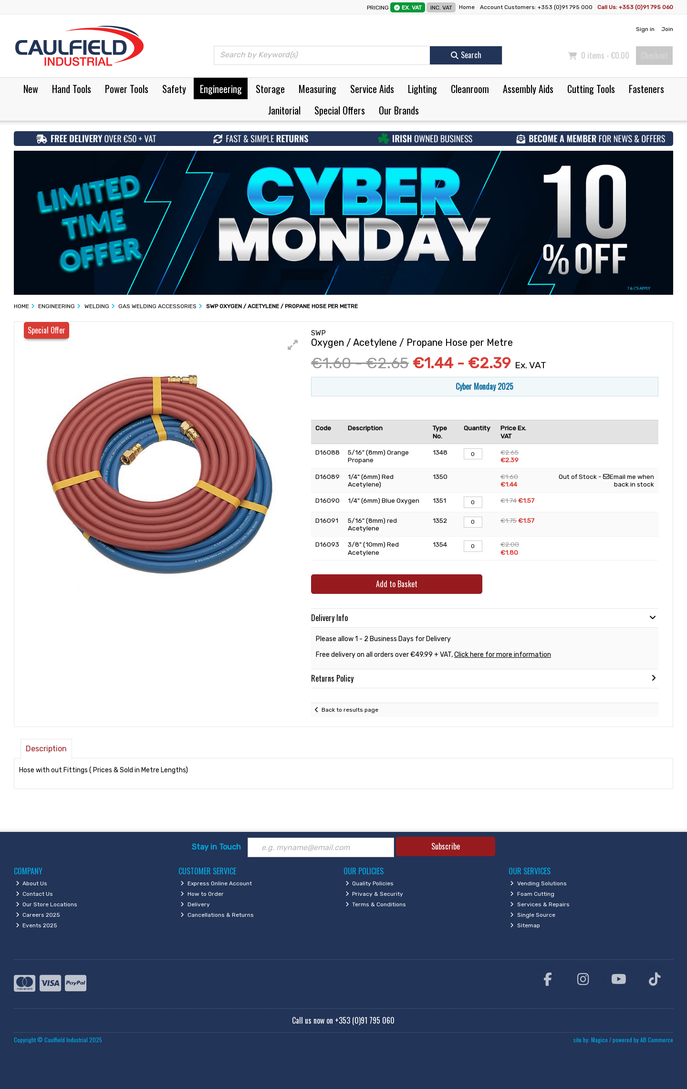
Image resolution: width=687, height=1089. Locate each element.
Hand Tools (71, 89)
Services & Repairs (540, 904)
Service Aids (372, 89)
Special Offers (339, 110)
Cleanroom (470, 89)
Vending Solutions (538, 883)
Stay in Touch (216, 846)
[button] (293, 345)
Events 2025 (37, 925)
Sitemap (525, 925)
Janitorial (284, 110)
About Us (32, 883)
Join (667, 29)
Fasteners (646, 89)
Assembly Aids (528, 89)
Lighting (422, 89)
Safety (174, 89)
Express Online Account (216, 883)
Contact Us (34, 894)
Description (46, 748)
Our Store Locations (47, 904)
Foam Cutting (532, 894)
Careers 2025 (38, 915)
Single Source (532, 915)
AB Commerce (656, 1040)
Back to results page (350, 709)
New (30, 89)
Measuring (317, 89)
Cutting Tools (591, 89)
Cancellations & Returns (217, 915)
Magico (599, 1040)
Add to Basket (396, 584)
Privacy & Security (374, 894)
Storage (270, 89)
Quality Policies (369, 883)
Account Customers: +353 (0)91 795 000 (537, 7)
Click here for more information (502, 655)
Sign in (645, 29)
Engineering (221, 89)
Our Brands (399, 110)
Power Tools (126, 89)
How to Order (202, 894)
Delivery (195, 904)
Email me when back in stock (628, 480)
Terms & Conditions (375, 904)
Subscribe (445, 846)
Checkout (654, 55)
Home (467, 7)
